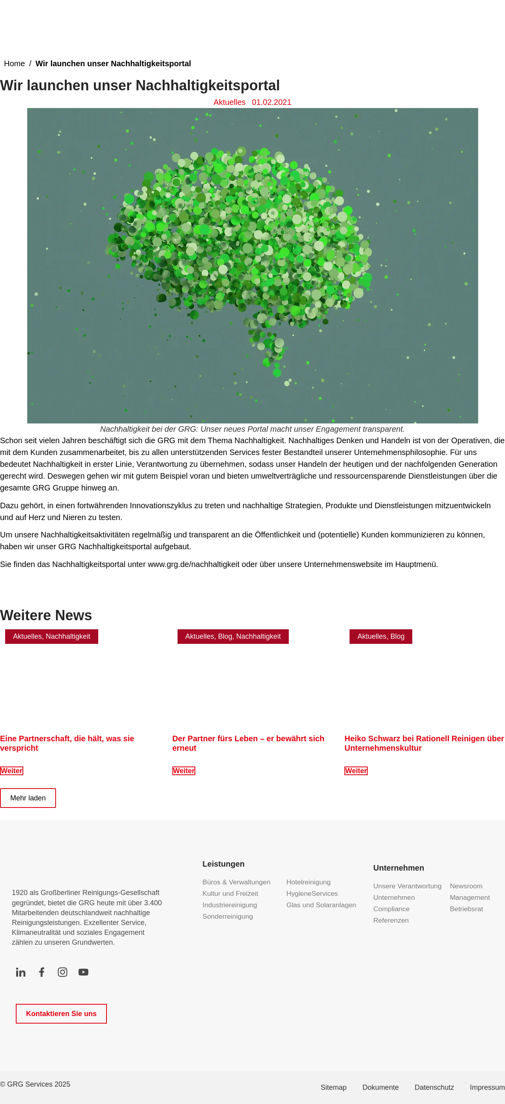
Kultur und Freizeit (231, 893)
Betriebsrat (467, 909)
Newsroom (467, 886)
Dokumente (381, 1087)
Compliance (392, 909)
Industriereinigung (230, 905)
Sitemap (334, 1087)
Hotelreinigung (309, 882)
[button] (28, 798)
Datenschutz (434, 1087)
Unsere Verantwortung (408, 886)
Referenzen (391, 920)
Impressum (487, 1087)
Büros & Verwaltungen (237, 882)
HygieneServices (310, 893)
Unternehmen (394, 897)
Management (470, 897)
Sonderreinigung (228, 916)
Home (14, 63)
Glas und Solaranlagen (310, 905)
